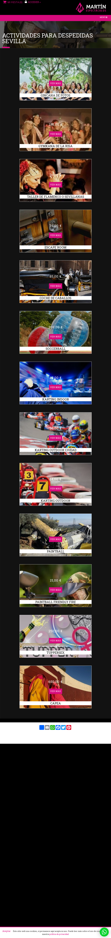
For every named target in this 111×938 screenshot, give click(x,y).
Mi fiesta (12, 2)
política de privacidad (59, 934)
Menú (104, 18)
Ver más (55, 23)
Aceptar (6, 931)
